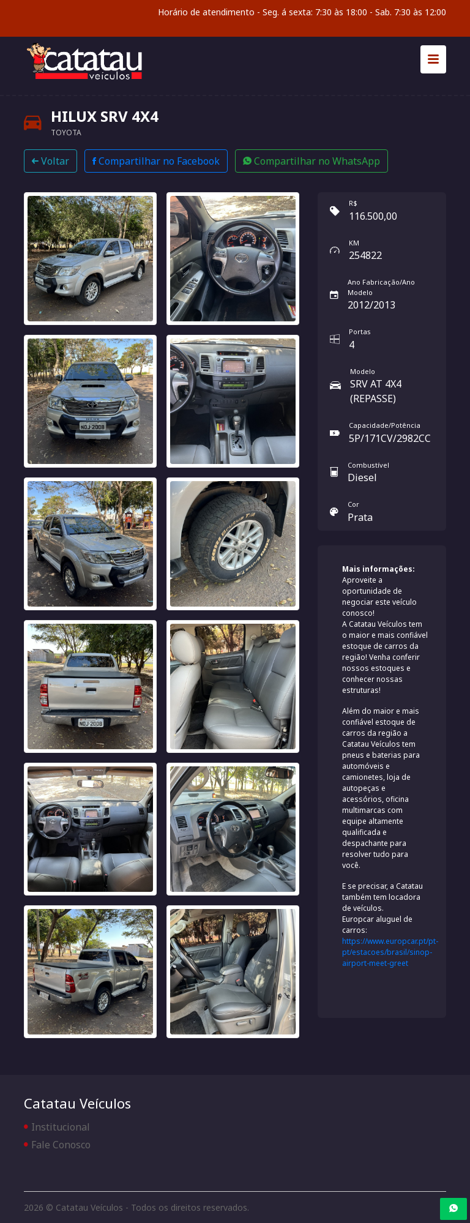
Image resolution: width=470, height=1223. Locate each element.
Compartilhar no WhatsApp (311, 161)
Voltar (50, 161)
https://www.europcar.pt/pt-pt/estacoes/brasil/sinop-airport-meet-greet (390, 952)
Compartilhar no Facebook (156, 161)
